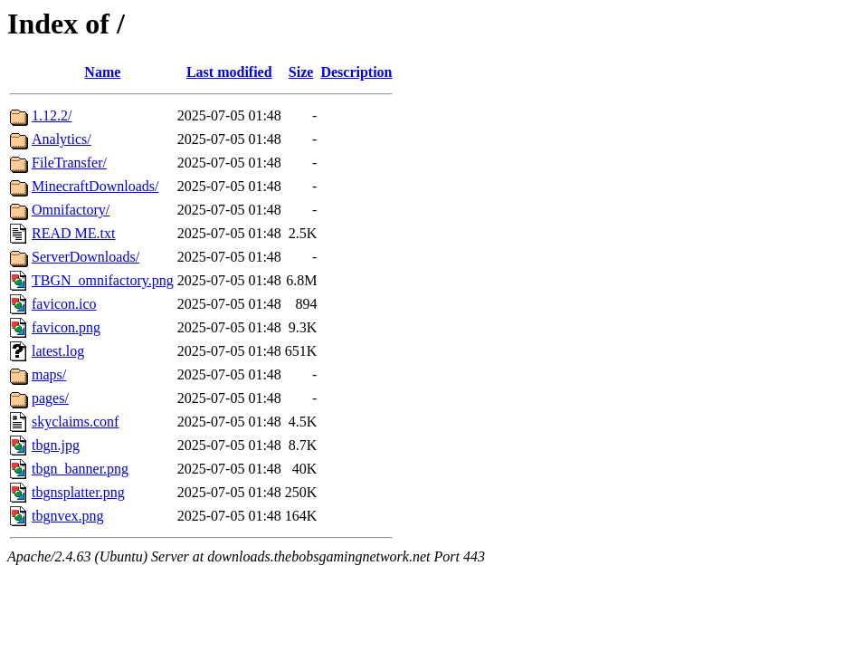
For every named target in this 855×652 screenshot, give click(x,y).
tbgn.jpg (56, 445)
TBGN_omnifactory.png (103, 280)
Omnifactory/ (70, 209)
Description (356, 72)
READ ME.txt (73, 233)
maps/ (49, 374)
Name (102, 72)
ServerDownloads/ (85, 256)
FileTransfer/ (69, 162)
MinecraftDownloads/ (95, 186)
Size (301, 72)
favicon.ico (64, 304)
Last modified (229, 72)
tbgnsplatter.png (78, 492)
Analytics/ (61, 139)
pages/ (50, 398)
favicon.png (66, 327)
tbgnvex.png (68, 515)
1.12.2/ (51, 115)
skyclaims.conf (75, 421)
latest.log (58, 351)
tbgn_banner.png (80, 468)
